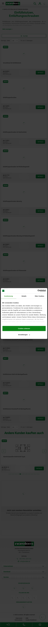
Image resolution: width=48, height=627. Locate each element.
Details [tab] (24, 296)
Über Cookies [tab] (39, 296)
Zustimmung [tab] (8, 296)
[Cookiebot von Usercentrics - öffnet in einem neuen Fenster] (37, 291)
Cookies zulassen (24, 328)
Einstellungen (24, 334)
